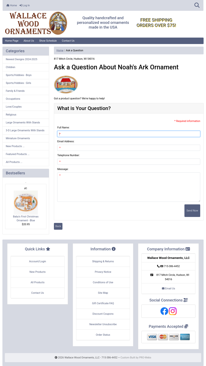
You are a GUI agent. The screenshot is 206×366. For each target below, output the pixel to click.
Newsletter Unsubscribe (103, 324)
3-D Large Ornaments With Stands (25, 130)
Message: (62, 169)
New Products (37, 271)
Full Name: (63, 127)
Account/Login (37, 261)
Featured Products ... (18, 154)
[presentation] (160, 210)
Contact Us (68, 40)
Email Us (168, 288)
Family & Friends (15, 90)
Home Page (11, 40)
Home (11, 5)
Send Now (192, 210)
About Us (28, 40)
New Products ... (15, 146)
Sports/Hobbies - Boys (19, 75)
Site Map (103, 292)
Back (58, 226)
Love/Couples (14, 106)
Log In (24, 5)
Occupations (13, 98)
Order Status (103, 334)
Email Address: (65, 141)
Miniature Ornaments (18, 138)
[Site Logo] (36, 23)
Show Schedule (48, 40)
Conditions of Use (103, 282)
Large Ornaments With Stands (23, 122)
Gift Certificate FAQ (103, 303)
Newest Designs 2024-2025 (21, 59)
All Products (37, 282)
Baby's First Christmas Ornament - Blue (25, 206)
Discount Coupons (103, 313)
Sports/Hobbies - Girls (18, 83)
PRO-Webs (145, 357)
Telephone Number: (68, 155)
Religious (11, 114)
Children (10, 67)
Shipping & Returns (103, 261)
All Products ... (14, 162)
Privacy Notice (103, 271)
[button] (197, 5)
